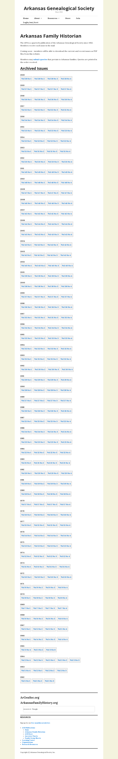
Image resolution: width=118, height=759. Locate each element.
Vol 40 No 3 (53, 265)
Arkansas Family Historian (35, 732)
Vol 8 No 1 (25, 598)
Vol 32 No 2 (39, 348)
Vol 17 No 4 (65, 504)
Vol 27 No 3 (52, 400)
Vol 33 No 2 (40, 338)
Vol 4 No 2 (38, 639)
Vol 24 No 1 (26, 432)
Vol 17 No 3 (52, 504)
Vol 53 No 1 (26, 130)
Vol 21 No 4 (65, 463)
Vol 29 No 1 (26, 380)
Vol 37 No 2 (39, 297)
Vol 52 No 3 (52, 141)
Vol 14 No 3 (52, 535)
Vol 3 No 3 (74, 660)
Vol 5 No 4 (62, 629)
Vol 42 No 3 (52, 245)
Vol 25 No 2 (39, 421)
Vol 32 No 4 (66, 348)
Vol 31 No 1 (26, 359)
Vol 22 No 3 (52, 452)
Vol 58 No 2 (39, 79)
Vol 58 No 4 (66, 79)
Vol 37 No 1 (26, 297)
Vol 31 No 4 (65, 359)
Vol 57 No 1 (26, 89)
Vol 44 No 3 (53, 224)
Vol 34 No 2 (40, 328)
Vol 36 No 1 (26, 307)
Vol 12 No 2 (39, 556)
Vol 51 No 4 (65, 151)
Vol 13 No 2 (39, 546)
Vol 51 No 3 (52, 151)
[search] (56, 709)
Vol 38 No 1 (26, 286)
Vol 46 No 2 (40, 203)
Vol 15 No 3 (52, 525)
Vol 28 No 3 (52, 390)
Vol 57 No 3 (52, 89)
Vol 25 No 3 (52, 421)
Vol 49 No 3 (53, 172)
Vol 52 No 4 (65, 141)
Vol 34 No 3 (53, 328)
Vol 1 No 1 (25, 681)
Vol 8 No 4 (62, 598)
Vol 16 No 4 (65, 515)
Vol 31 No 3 (52, 359)
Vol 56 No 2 (39, 99)
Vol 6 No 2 (38, 618)
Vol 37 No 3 (53, 297)
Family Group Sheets (33, 738)
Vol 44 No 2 (40, 224)
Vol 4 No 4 (63, 639)
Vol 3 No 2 (62, 660)
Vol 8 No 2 (37, 598)
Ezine (27, 730)
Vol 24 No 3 (52, 432)
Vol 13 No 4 (65, 546)
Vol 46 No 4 (67, 203)
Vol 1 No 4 (25, 670)
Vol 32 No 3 (52, 348)
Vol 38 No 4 (66, 286)
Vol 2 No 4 (26, 660)
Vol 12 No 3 (52, 556)
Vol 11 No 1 (26, 567)
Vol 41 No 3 (52, 255)
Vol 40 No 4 (67, 265)
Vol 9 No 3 (50, 587)
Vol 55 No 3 (52, 110)
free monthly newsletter (40, 723)
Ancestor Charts (31, 736)
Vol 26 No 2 (39, 411)
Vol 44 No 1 (26, 224)
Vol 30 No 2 (40, 369)
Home (26, 18)
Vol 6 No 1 (25, 618)
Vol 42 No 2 (39, 245)
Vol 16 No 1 (26, 515)
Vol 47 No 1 (26, 193)
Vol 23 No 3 (52, 442)
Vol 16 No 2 (39, 515)
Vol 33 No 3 (53, 338)
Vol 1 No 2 (37, 681)
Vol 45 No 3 (53, 214)
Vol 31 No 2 (39, 359)
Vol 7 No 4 (62, 608)
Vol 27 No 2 (39, 400)
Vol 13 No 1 (26, 546)
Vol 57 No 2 (39, 89)
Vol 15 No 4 (65, 525)
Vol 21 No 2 (39, 463)
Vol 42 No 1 (26, 245)
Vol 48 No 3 (53, 182)
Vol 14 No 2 (39, 535)
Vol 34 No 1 (26, 328)
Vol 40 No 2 (40, 265)
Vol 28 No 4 (65, 390)
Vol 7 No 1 (25, 608)
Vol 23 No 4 (66, 442)
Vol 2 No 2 (49, 670)
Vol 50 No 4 (67, 162)
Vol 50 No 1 (26, 162)
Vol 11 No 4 (64, 567)
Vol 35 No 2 (39, 317)
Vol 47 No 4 (66, 193)
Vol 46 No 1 (26, 203)
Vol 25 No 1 (26, 421)
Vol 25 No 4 (65, 421)
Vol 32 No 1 (26, 348)
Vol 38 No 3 (53, 286)
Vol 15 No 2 (39, 525)
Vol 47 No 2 (39, 193)
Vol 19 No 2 (39, 483)
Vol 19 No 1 (26, 483)
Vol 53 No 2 (39, 130)
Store (67, 18)
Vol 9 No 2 (38, 587)
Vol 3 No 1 (50, 660)
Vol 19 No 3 (52, 483)
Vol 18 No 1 (26, 494)
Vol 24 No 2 (39, 432)
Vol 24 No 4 (66, 432)
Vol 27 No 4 (65, 400)
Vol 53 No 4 (66, 130)
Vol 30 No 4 (67, 369)
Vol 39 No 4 (67, 276)
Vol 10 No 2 (39, 577)
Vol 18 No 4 (65, 494)
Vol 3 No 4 (26, 650)
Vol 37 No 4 (66, 297)
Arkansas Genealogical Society (59, 8)
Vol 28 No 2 (39, 390)
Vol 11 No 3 (51, 567)
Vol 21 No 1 (26, 463)
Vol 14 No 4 (65, 535)
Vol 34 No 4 (67, 328)
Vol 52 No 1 (26, 141)
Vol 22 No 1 (26, 452)
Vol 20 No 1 (26, 473)
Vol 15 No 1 (26, 525)
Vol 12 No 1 (26, 556)
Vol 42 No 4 (66, 245)
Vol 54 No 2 (39, 120)
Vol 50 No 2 (40, 162)
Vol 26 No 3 (52, 411)
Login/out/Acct (30, 22)
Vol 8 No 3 (50, 598)
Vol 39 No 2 (40, 276)
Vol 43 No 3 (53, 234)
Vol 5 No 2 (37, 629)
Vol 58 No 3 (52, 79)
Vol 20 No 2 (39, 473)
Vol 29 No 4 (66, 380)
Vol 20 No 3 (53, 473)
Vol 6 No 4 (63, 618)
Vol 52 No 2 (39, 141)
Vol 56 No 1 (26, 99)
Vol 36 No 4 (67, 307)
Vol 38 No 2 (39, 286)
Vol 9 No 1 (25, 587)
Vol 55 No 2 (39, 110)
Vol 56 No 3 (53, 99)
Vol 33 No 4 (67, 338)
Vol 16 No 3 (52, 515)
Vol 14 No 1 (26, 535)
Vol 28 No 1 (26, 390)
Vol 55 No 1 (26, 110)
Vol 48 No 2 (39, 182)
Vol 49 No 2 (40, 172)
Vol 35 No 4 (66, 317)
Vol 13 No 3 (52, 546)
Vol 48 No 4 (66, 182)
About (37, 18)
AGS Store (29, 734)
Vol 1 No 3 (49, 681)
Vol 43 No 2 (40, 234)
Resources (52, 18)
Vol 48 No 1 (26, 182)
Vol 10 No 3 (52, 577)
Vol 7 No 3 (50, 608)
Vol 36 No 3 (53, 307)
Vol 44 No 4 (67, 224)
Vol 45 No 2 (39, 214)
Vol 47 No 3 (53, 193)
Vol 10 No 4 (66, 577)
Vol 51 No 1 (26, 151)
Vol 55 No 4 (66, 110)
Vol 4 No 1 (25, 639)
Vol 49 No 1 (26, 172)
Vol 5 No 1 (25, 629)
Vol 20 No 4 (66, 473)
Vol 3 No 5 (38, 650)
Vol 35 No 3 (53, 317)
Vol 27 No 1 (26, 400)
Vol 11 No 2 (39, 567)
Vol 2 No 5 (38, 660)
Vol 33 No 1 (26, 338)
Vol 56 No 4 (66, 99)
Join (78, 18)
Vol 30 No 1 (26, 369)
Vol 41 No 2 (39, 255)
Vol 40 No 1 (26, 265)
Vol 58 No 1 (26, 79)
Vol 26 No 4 (66, 411)
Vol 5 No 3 (50, 629)
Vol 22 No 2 (39, 452)
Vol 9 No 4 (63, 587)
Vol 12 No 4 (65, 556)
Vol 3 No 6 (51, 650)
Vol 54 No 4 (66, 120)
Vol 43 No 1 (26, 234)
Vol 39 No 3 (53, 276)
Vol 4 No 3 (50, 639)
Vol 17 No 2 (39, 504)
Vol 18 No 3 (52, 494)
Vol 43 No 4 (67, 234)
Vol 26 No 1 (26, 411)
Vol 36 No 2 (40, 307)
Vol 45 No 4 (66, 214)
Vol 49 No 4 (67, 172)
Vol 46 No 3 (53, 203)
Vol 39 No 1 (26, 276)
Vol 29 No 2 (39, 380)
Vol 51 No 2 (39, 151)
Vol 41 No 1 (26, 255)
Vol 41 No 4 (65, 255)
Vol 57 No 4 (66, 89)
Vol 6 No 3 (50, 618)
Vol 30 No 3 (53, 369)
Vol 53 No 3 (53, 130)
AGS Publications (28, 728)
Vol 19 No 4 (65, 483)
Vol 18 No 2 (39, 494)
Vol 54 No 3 (53, 120)
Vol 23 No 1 (26, 442)
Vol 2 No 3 (61, 670)
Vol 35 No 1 (26, 317)
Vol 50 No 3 (53, 162)
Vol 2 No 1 (37, 670)
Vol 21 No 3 (52, 463)
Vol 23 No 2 (39, 442)
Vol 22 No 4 (65, 452)
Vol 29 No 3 (52, 380)
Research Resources (30, 744)
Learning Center (28, 740)
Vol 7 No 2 (37, 608)
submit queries (40, 59)
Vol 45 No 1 (26, 214)
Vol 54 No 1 (26, 120)
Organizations (27, 742)
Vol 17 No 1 (26, 504)
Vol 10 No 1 (26, 577)
